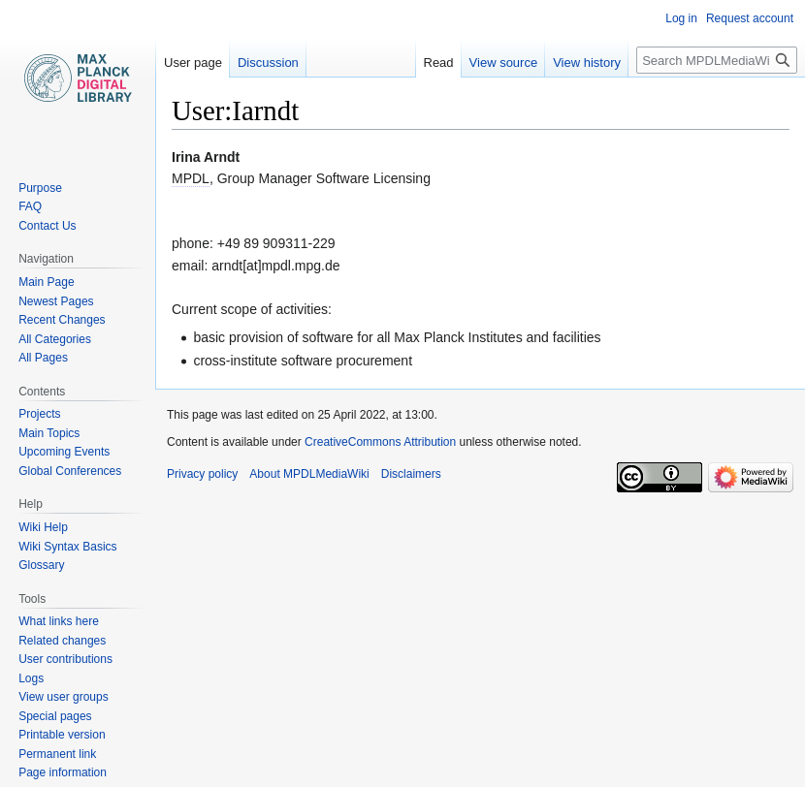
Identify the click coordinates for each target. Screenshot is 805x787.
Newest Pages (55, 301)
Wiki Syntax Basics (67, 546)
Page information (62, 772)
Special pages (54, 716)
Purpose (40, 188)
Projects (39, 414)
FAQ (30, 206)
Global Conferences (69, 471)
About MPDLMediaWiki (309, 474)
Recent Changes (61, 320)
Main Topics (49, 433)
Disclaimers (411, 474)
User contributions (65, 659)
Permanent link (57, 754)
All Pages (43, 357)
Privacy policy (202, 474)
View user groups (63, 697)
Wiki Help (43, 527)
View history (587, 62)
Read (439, 62)
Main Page (46, 282)
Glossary (41, 565)
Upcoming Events (64, 451)
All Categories (54, 339)
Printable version (61, 734)
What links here (58, 621)
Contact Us (47, 226)
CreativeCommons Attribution (380, 442)
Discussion (268, 62)
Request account (749, 18)
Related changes (62, 640)
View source (503, 62)
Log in (681, 18)
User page (193, 62)
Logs (31, 678)
